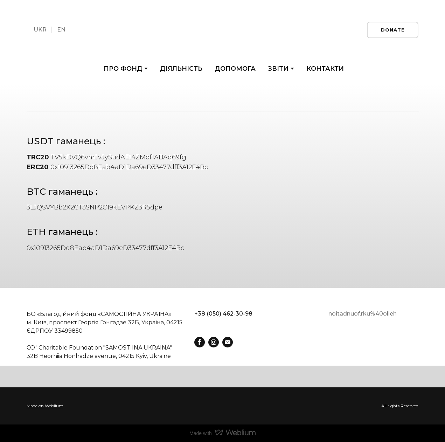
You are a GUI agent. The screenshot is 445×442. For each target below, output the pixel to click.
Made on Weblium (45, 405)
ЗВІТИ (278, 68)
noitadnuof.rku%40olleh (362, 313)
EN (61, 29)
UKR (40, 29)
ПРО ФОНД (123, 68)
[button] (393, 30)
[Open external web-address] (222, 406)
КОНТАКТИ (325, 68)
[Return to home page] (222, 30)
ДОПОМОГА (235, 68)
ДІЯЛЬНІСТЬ (181, 68)
